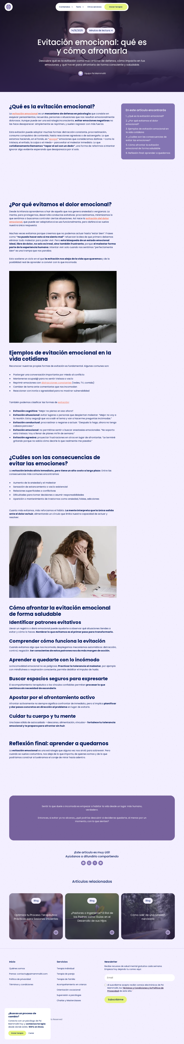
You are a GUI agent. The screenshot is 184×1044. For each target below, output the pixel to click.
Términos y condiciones (21, 984)
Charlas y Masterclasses (69, 1000)
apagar (53, 139)
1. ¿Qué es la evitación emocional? (145, 116)
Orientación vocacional (68, 989)
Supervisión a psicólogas (69, 995)
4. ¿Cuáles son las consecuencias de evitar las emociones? (146, 138)
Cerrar (31, 1033)
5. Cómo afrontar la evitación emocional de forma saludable (143, 146)
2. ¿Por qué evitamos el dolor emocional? (142, 122)
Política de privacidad (20, 979)
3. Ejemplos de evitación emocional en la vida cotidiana (147, 130)
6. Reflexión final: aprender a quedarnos (148, 153)
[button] (66, 7)
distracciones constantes (56, 382)
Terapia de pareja (65, 973)
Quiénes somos (17, 968)
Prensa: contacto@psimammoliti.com (28, 973)
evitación (63, 402)
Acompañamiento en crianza (71, 984)
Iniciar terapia (115, 7)
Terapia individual (65, 968)
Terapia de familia (66, 979)
